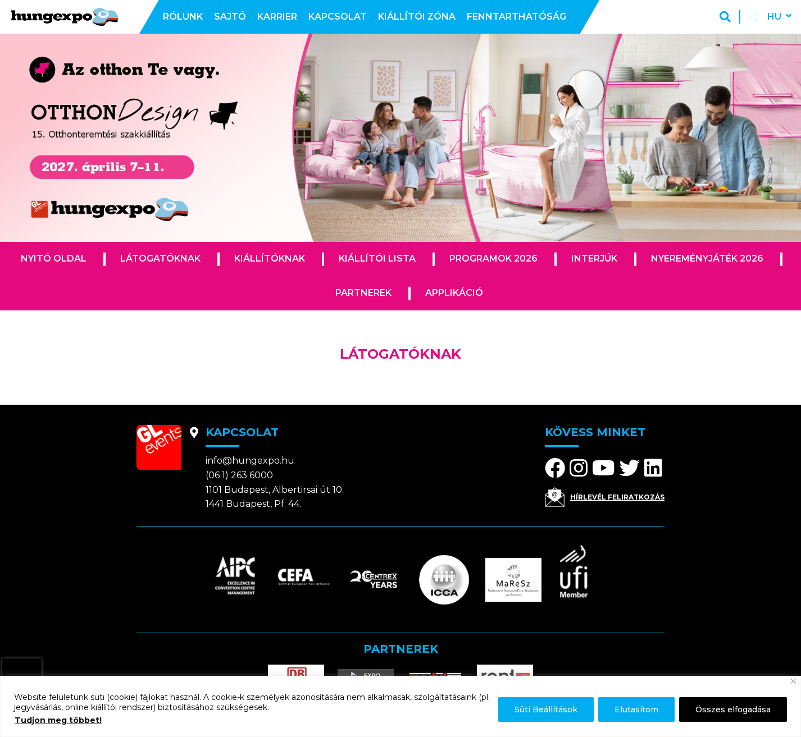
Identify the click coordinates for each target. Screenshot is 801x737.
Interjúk (594, 258)
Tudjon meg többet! (58, 720)
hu (774, 16)
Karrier (277, 16)
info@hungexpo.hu (250, 460)
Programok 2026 (493, 258)
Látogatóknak (160, 258)
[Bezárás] (793, 681)
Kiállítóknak (269, 258)
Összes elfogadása (733, 709)
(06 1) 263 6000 (239, 475)
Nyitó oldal (54, 258)
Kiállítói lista (377, 258)
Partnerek (363, 292)
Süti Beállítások (546, 709)
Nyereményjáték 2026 (707, 258)
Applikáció (454, 292)
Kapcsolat (337, 16)
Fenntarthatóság (516, 16)
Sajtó (230, 16)
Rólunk (183, 16)
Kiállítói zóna (417, 16)
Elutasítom (636, 709)
